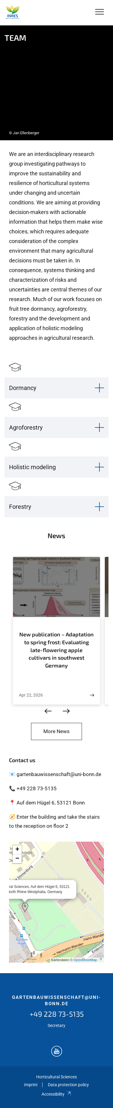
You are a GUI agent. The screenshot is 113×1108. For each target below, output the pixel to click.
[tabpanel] (56, 82)
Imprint (31, 1084)
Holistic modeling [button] (32, 467)
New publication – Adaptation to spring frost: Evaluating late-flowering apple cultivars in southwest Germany (56, 649)
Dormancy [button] (22, 388)
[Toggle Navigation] (99, 12)
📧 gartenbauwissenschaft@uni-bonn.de (55, 774)
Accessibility (56, 1094)
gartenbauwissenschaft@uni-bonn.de (56, 1001)
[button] (25, 907)
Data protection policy (68, 1084)
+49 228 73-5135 (57, 1013)
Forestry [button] (20, 506)
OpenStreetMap (88, 960)
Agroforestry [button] (25, 427)
